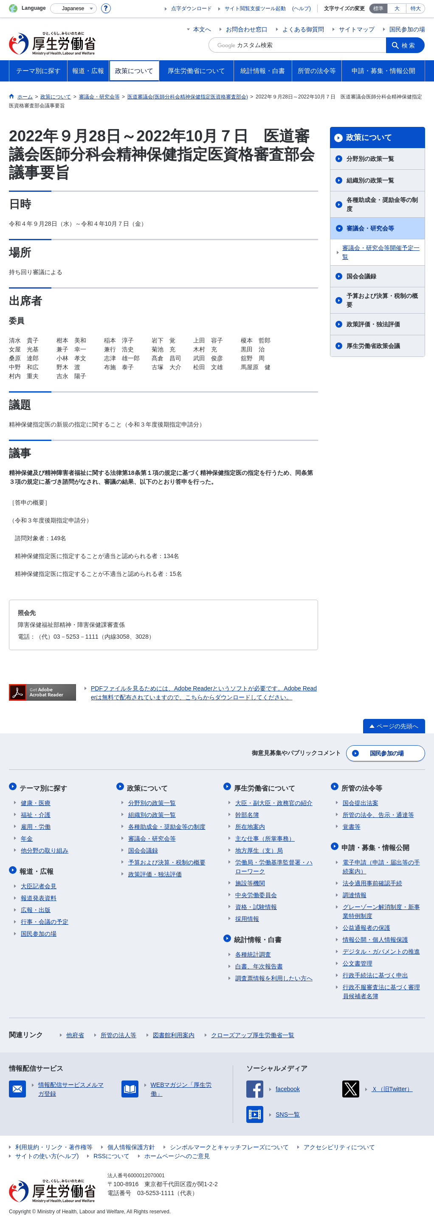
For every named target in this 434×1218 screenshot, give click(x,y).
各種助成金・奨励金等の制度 (382, 204)
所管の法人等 (118, 1030)
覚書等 (352, 823)
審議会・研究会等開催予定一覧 (381, 252)
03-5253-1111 (155, 1188)
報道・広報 (38, 867)
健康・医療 (36, 800)
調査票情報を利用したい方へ (274, 973)
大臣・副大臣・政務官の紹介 (274, 800)
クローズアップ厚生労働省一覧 (252, 1030)
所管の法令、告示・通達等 (378, 811)
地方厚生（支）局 (259, 847)
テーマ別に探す (44, 785)
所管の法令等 (363, 785)
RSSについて (111, 1151)
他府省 (75, 1030)
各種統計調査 (253, 949)
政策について (369, 137)
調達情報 (354, 890)
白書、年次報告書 (259, 961)
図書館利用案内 (173, 1030)
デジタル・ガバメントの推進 (381, 946)
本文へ (202, 29)
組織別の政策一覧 (370, 180)
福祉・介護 (36, 811)
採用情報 (247, 915)
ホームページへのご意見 (177, 1151)
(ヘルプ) (301, 8)
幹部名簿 (247, 811)
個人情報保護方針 (131, 1142)
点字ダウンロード (191, 8)
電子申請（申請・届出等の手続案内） (381, 862)
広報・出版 (36, 905)
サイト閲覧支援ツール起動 (255, 8)
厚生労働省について (265, 785)
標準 (378, 8)
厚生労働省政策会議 (373, 345)
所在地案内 (250, 823)
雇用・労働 (36, 823)
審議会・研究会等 (370, 228)
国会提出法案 (360, 800)
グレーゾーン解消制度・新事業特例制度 (381, 907)
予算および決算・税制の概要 (382, 300)
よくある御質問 (303, 29)
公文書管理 (357, 958)
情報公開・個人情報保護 (375, 935)
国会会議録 (361, 276)
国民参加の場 (407, 29)
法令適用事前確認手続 (372, 878)
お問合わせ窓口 (247, 29)
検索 (410, 45)
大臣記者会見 (38, 881)
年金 (27, 835)
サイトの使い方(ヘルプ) (47, 1151)
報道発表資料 (38, 893)
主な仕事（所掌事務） (265, 835)
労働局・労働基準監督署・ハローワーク (274, 864)
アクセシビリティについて (339, 1142)
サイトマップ (357, 29)
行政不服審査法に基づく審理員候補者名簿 (381, 987)
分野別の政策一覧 (370, 158)
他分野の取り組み (44, 847)
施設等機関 (250, 880)
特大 (416, 8)
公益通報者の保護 (366, 923)
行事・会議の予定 (44, 917)
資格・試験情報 (256, 904)
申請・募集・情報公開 (377, 843)
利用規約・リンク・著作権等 (54, 1142)
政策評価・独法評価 (373, 324)
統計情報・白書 (259, 935)
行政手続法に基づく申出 (375, 970)
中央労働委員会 (256, 892)
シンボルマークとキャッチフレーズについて (229, 1142)
